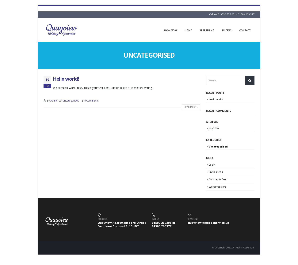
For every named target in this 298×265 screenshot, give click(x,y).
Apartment (207, 30)
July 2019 (214, 128)
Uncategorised (71, 100)
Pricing (226, 30)
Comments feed (218, 179)
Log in (212, 164)
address (102, 219)
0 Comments (91, 100)
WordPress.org (217, 186)
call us (155, 219)
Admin (54, 100)
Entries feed (216, 172)
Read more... (191, 107)
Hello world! (66, 78)
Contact (245, 30)
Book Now (170, 30)
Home (188, 30)
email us (193, 219)
